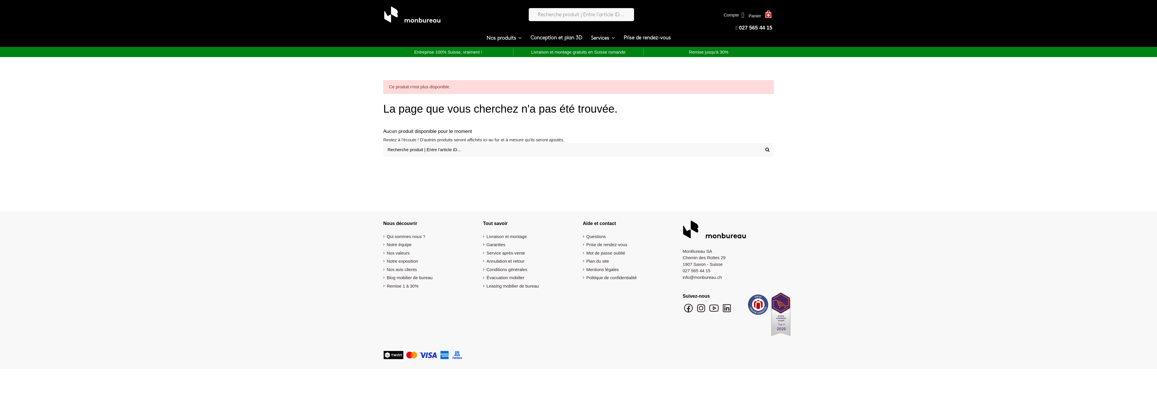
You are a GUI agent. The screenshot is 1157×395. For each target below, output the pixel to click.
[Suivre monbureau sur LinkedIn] (727, 310)
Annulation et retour (505, 261)
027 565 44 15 (754, 28)
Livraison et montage (507, 236)
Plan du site (597, 261)
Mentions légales (602, 269)
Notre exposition (402, 261)
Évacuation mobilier (505, 277)
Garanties (496, 244)
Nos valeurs (398, 252)
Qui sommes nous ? (406, 236)
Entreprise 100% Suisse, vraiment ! (448, 52)
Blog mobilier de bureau (409, 277)
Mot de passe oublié (605, 252)
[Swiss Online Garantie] (758, 306)
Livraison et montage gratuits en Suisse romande (578, 52)
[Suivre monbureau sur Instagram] (701, 310)
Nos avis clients (402, 269)
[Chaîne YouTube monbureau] (714, 310)
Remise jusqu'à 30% (708, 52)
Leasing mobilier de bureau (513, 286)
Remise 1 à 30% (403, 286)
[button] (504, 38)
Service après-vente (506, 252)
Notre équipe (399, 244)
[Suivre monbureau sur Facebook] (689, 310)
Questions (596, 236)
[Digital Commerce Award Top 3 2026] (781, 316)
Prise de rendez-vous (606, 244)
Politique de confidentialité (611, 277)
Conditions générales (507, 269)
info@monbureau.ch (702, 277)
